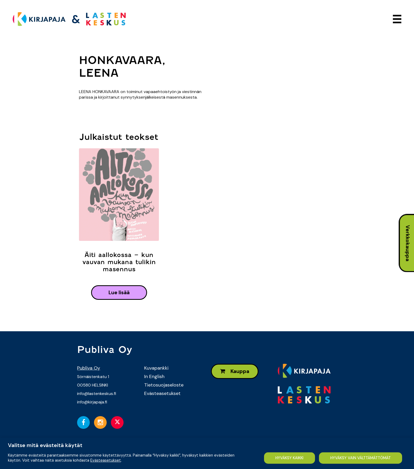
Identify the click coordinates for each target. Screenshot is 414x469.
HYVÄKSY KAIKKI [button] (289, 458)
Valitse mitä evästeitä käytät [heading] (45, 445)
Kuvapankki (156, 368)
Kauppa (234, 371)
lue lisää (119, 292)
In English (154, 376)
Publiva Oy (88, 368)
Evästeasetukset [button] (105, 460)
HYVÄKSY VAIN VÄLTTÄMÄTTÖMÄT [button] (360, 458)
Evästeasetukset (162, 393)
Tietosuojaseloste (164, 385)
